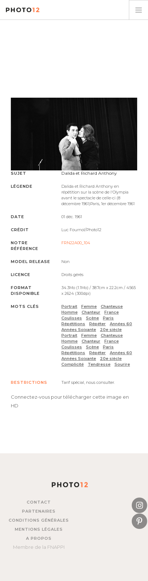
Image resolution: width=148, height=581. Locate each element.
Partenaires (39, 511)
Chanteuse (112, 306)
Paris (108, 318)
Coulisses (71, 318)
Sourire (122, 364)
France (111, 312)
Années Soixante (78, 329)
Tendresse (99, 364)
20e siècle (111, 329)
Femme (89, 306)
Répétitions (73, 323)
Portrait (69, 306)
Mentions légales (39, 529)
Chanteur (91, 312)
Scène (92, 318)
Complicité (72, 364)
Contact (39, 502)
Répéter (97, 323)
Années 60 (121, 323)
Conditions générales (39, 520)
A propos (39, 538)
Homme (69, 312)
